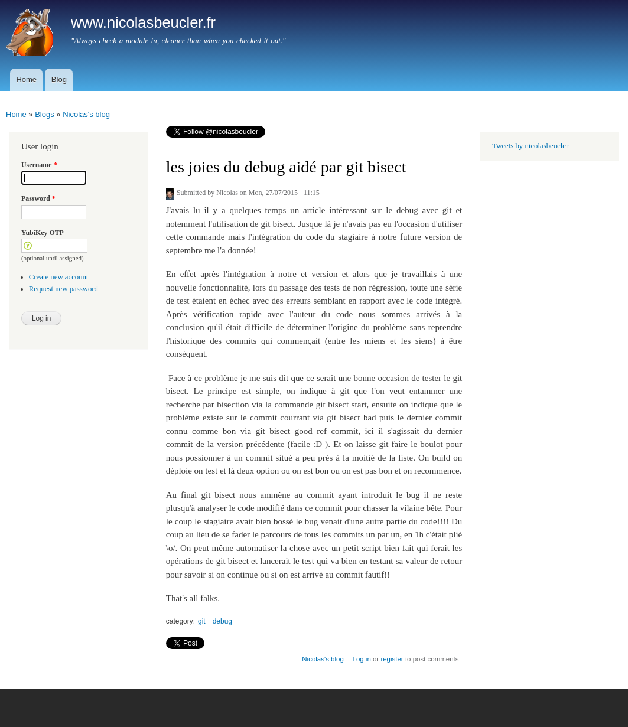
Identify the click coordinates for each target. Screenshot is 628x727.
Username (39, 165)
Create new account (59, 277)
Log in (362, 659)
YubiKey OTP (42, 233)
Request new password (63, 289)
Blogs (44, 114)
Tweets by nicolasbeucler (530, 146)
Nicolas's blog (86, 114)
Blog (59, 79)
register (391, 659)
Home (26, 79)
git (202, 621)
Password (38, 198)
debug (222, 621)
